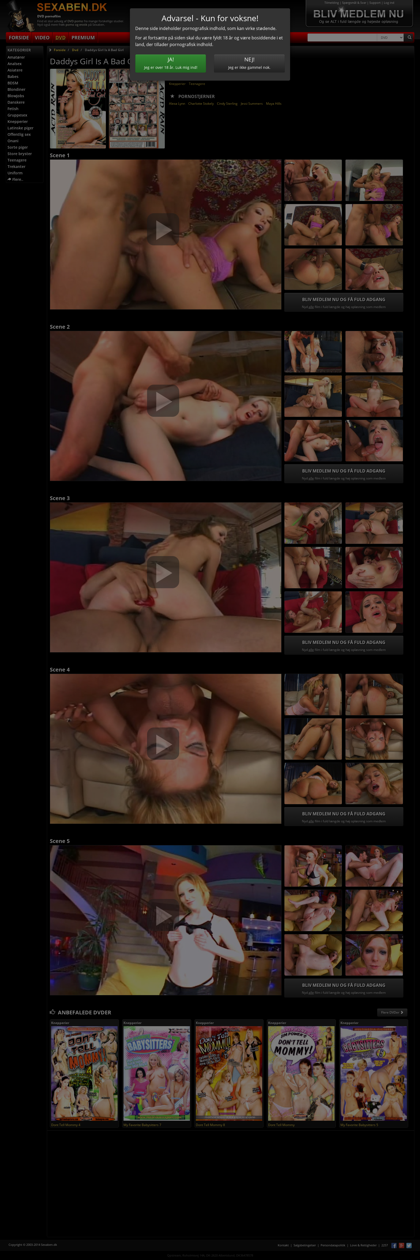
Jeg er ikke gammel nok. (249, 63)
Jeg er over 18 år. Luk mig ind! (171, 63)
